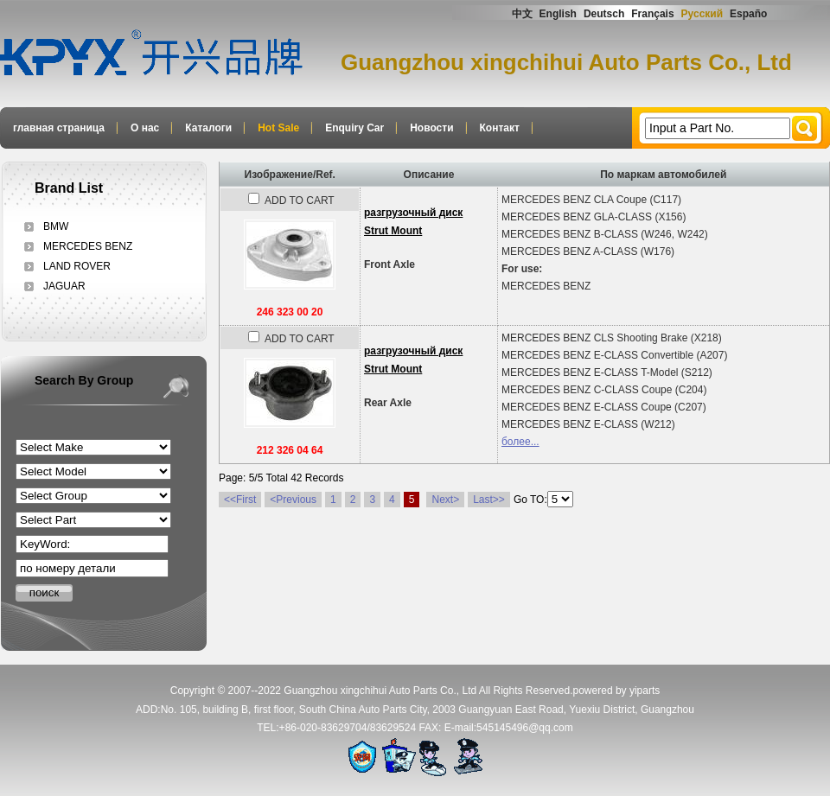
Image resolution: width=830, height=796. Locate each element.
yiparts (644, 691)
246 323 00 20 (290, 312)
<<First (240, 500)
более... (520, 442)
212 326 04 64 (290, 450)
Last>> (489, 500)
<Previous (293, 500)
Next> (445, 500)
